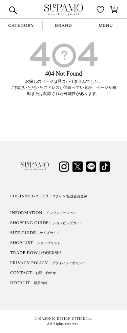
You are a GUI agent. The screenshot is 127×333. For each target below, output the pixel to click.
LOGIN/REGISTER (48, 195)
